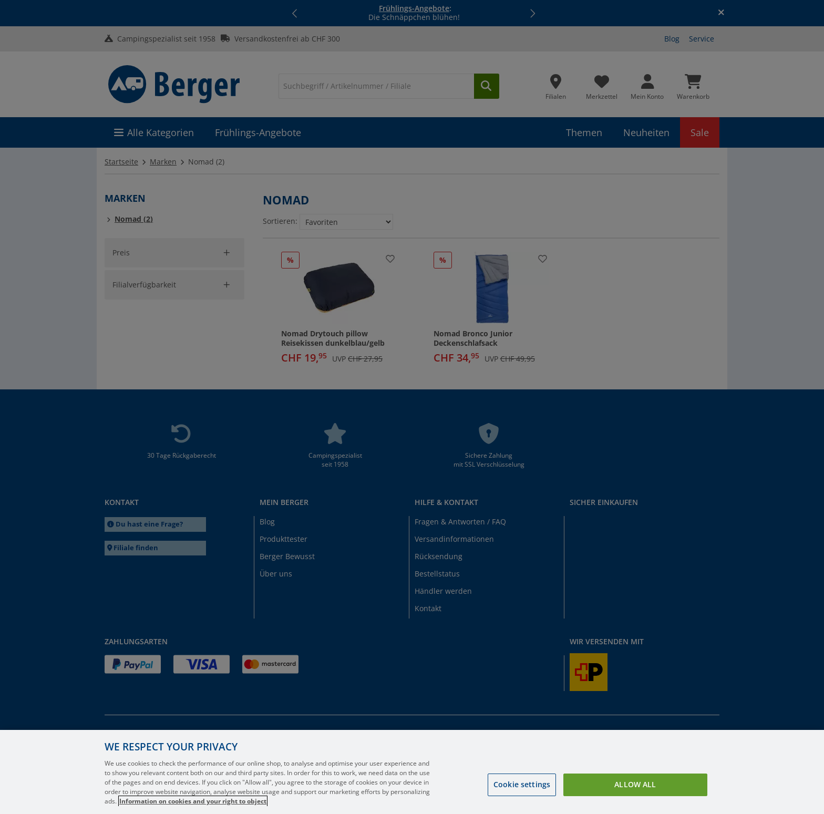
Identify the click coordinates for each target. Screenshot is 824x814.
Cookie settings (521, 784)
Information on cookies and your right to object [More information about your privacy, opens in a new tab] (192, 801)
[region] (412, 772)
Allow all (635, 784)
